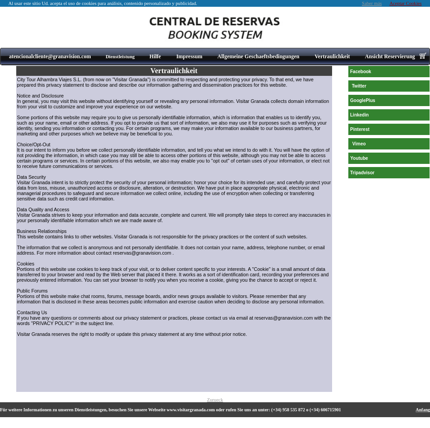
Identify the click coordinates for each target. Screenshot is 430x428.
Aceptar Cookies (405, 3)
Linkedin (359, 114)
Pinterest (360, 129)
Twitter (359, 86)
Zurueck (215, 399)
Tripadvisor (362, 172)
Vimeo (359, 143)
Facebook (360, 71)
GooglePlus (362, 100)
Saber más (372, 3)
